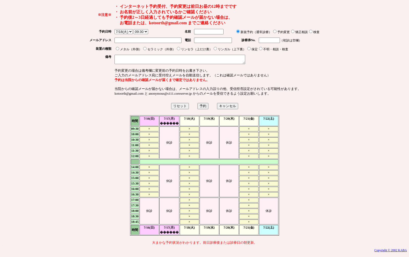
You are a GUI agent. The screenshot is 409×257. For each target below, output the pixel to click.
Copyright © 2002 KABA (390, 252)
